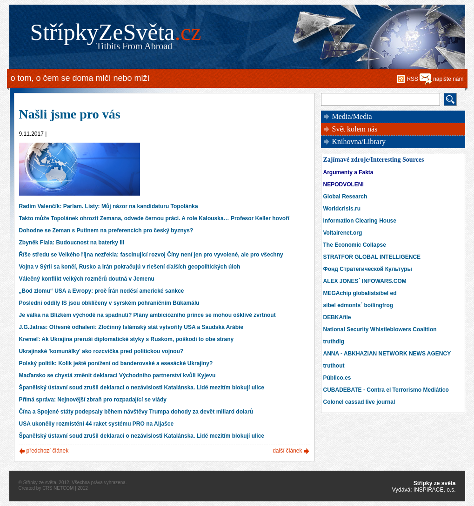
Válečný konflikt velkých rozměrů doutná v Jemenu (86, 279)
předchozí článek (48, 450)
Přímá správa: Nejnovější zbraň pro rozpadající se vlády (93, 399)
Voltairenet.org (342, 233)
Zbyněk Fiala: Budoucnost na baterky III (72, 242)
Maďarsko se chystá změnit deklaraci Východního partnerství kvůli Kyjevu (117, 375)
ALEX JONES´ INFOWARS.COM (365, 281)
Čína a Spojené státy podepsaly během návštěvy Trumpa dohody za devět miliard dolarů (136, 411)
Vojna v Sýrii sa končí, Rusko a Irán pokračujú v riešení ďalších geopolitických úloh (129, 266)
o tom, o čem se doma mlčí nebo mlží (80, 78)
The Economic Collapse (354, 245)
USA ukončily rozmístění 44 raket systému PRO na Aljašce (96, 424)
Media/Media (352, 116)
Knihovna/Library (359, 141)
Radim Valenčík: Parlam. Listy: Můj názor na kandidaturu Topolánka (108, 206)
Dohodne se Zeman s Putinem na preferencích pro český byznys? (106, 230)
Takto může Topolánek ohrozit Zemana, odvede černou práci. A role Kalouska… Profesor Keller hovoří (154, 218)
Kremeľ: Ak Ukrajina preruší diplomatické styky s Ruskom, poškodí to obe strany (126, 339)
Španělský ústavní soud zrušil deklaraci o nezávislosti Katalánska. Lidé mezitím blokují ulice (142, 387)
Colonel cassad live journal (359, 402)
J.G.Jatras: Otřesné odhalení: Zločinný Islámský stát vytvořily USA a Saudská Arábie (131, 327)
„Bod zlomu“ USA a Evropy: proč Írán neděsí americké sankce (101, 291)
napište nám (448, 79)
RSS (412, 79)
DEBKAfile (337, 317)
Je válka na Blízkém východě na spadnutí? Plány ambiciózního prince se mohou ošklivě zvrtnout (147, 315)
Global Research (345, 196)
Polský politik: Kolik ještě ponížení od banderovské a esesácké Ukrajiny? (116, 363)
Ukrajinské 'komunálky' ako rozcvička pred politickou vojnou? (101, 351)
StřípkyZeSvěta (115, 32)
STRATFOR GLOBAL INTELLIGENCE (372, 257)
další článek (287, 450)
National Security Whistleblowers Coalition (380, 329)
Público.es (337, 378)
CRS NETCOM (57, 488)
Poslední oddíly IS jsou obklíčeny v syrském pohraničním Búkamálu (109, 303)
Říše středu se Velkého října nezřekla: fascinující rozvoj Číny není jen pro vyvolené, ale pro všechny (151, 254)
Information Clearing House (359, 220)
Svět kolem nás (355, 129)
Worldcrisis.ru (342, 208)
